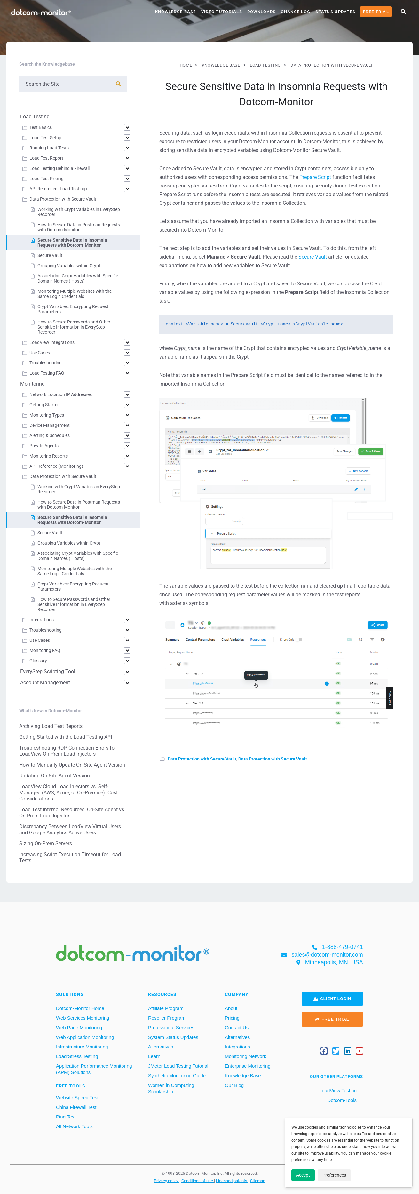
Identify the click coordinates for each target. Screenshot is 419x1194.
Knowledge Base (175, 11)
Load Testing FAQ (46, 373)
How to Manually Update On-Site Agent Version (72, 765)
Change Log (295, 11)
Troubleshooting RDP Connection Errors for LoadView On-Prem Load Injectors (67, 751)
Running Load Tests (49, 147)
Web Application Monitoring (85, 1037)
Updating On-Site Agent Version (54, 776)
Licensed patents (232, 1180)
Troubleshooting (45, 362)
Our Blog (234, 1085)
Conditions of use (197, 1180)
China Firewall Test (76, 1107)
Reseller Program (167, 1018)
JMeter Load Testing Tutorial (178, 1066)
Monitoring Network (245, 1056)
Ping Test (65, 1116)
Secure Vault (312, 257)
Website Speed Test (77, 1097)
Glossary (38, 660)
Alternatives (160, 1046)
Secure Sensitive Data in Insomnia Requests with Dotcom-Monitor (72, 242)
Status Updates (335, 11)
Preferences (334, 1175)
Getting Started (44, 404)
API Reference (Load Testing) (58, 188)
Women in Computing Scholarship (171, 1088)
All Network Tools (74, 1126)
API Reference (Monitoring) (56, 466)
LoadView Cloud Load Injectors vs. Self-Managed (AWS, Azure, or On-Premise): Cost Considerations (68, 793)
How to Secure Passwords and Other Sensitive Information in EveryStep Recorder (73, 327)
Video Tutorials (221, 11)
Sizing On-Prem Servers (45, 843)
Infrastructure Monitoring (82, 1046)
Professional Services (171, 1027)
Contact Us (237, 1027)
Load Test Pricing (46, 178)
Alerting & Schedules (49, 435)
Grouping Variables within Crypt (68, 265)
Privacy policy (166, 1180)
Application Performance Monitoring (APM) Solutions (94, 1069)
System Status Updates (173, 1037)
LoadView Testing (337, 1090)
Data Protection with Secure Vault (202, 758)
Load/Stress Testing (77, 1056)
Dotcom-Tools (341, 1100)
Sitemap (257, 1180)
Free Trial (376, 11)
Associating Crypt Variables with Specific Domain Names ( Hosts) (77, 278)
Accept (303, 1175)
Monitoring (32, 384)
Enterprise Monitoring (248, 1066)
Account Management (45, 683)
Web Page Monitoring (79, 1027)
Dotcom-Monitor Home (80, 1008)
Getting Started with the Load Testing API (65, 737)
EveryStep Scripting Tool (47, 671)
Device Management (49, 425)
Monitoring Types (46, 415)
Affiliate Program (166, 1008)
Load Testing (35, 117)
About (231, 1008)
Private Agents (44, 445)
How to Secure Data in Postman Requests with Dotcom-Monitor (78, 227)
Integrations (41, 619)
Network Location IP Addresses (60, 394)
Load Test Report (46, 158)
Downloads (261, 11)
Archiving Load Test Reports (51, 726)
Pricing (232, 1018)
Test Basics (40, 127)
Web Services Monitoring (82, 1018)
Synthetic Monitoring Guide (177, 1075)
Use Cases (39, 352)
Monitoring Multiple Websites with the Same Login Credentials (74, 294)
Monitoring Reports (48, 455)
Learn (154, 1056)
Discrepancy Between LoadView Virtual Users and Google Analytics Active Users (70, 830)
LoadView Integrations (52, 342)
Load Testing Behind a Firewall (59, 168)
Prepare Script (315, 177)
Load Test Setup (45, 137)
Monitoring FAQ (44, 650)
